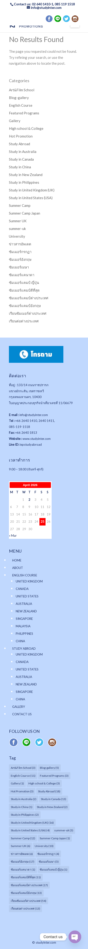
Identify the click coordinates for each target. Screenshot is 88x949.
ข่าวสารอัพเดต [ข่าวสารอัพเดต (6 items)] (22, 854)
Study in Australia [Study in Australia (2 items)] (23, 799)
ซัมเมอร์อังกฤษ (20, 259)
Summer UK (18, 221)
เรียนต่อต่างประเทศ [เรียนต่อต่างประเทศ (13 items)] (25, 908)
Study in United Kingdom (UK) (31, 190)
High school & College (26, 128)
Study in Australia (22, 151)
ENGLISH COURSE (24, 575)
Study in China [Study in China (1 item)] (21, 807)
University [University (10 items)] (44, 846)
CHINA (20, 641)
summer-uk (17, 228)
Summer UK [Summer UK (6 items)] (20, 846)
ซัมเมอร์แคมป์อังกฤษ (25, 305)
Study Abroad (19, 144)
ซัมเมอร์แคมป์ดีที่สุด (24, 290)
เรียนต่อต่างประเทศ (24, 321)
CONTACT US (22, 714)
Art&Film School (21, 90)
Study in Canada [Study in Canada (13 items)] (53, 799)
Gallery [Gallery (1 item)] (17, 783)
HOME (16, 560)
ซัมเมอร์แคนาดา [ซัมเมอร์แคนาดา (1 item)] (23, 869)
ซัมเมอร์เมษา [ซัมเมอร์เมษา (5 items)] (49, 861)
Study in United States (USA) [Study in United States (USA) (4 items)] (30, 830)
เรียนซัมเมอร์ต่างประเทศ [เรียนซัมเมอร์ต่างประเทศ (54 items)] (28, 901)
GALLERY (18, 707)
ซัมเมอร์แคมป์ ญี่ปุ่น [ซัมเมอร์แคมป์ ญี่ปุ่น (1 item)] (53, 869)
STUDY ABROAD (24, 648)
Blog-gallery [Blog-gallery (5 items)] (49, 767)
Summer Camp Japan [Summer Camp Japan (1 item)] (55, 838)
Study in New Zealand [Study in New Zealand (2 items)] (52, 807)
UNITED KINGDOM (29, 581)
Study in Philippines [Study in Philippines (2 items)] (25, 814)
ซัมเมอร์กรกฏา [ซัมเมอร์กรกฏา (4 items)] (48, 854)
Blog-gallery (19, 97)
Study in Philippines (24, 182)
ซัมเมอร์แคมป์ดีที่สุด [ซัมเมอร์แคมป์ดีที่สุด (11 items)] (26, 877)
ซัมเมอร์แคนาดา (21, 275)
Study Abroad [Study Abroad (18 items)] (49, 791)
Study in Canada (21, 159)
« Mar (13, 535)
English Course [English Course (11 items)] (23, 775)
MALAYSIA (23, 626)
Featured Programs (24, 113)
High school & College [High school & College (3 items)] (44, 783)
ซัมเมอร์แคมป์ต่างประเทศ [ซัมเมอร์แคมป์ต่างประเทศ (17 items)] (29, 885)
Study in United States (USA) (31, 198)
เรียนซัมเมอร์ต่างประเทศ (27, 313)
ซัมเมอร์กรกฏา (20, 252)
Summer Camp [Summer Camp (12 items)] (23, 838)
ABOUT (17, 568)
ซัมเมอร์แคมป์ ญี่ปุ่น (24, 282)
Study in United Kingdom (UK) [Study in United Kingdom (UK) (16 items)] (32, 822)
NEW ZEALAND (26, 611)
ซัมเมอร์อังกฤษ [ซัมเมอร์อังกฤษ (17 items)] (22, 861)
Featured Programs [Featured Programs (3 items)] (54, 775)
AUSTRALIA (24, 604)
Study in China (20, 167)
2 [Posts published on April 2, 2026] (29, 499)
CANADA (22, 589)
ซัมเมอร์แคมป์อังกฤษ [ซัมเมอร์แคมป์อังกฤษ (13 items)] (26, 893)
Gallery (14, 121)
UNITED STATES (27, 596)
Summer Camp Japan (24, 213)
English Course (20, 105)
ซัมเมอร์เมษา (19, 267)
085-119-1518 (19, 427)
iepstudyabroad (31, 444)
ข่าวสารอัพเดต (20, 244)
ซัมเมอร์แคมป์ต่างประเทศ (28, 298)
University (17, 236)
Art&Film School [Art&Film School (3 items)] (23, 767)
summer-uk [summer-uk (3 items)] (63, 830)
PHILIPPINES (24, 633)
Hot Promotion (21, 136)
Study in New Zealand (25, 175)
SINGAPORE (24, 619)
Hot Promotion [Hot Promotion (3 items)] (22, 791)
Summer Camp (20, 205)
